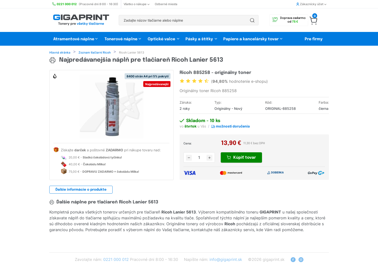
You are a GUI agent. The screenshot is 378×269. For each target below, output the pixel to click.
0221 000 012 (116, 259)
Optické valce (161, 39)
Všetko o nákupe (136, 4)
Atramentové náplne (73, 39)
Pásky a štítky (199, 39)
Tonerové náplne (120, 39)
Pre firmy (314, 39)
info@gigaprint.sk (225, 259)
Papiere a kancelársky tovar (251, 39)
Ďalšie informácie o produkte (80, 190)
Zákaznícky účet (311, 4)
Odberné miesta (166, 4)
